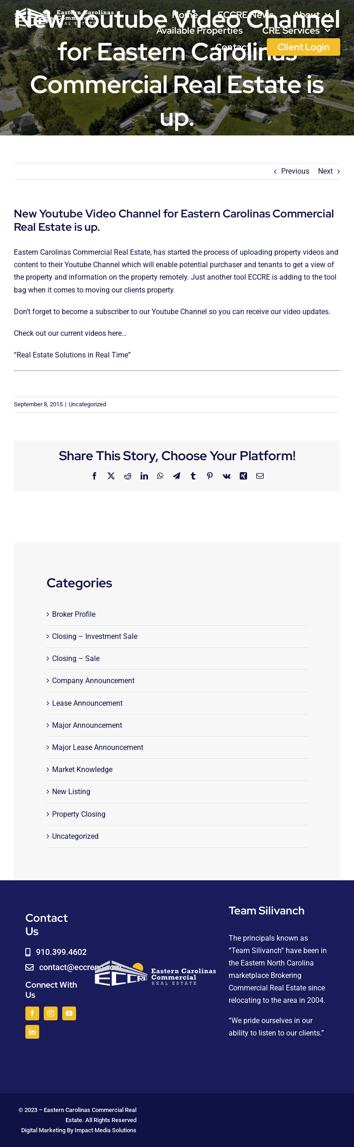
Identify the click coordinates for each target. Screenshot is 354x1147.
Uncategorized (87, 404)
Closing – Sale (76, 658)
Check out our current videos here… (71, 333)
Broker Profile (73, 614)
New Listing (71, 791)
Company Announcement (93, 680)
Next (325, 171)
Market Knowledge (82, 769)
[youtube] (69, 1013)
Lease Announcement (87, 703)
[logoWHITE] (64, 10)
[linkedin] (32, 1032)
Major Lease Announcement (97, 747)
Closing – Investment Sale (94, 636)
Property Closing (79, 814)
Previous (295, 171)
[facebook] (32, 1013)
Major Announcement (87, 725)
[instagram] (51, 1013)
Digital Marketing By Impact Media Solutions (78, 1130)
